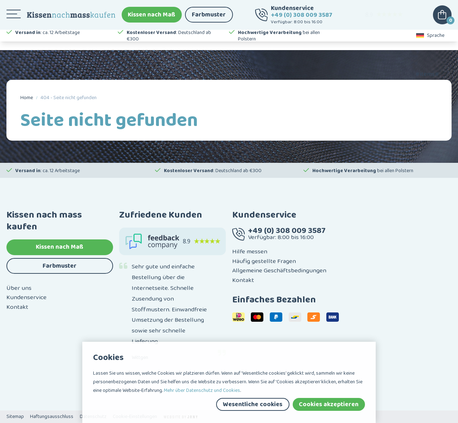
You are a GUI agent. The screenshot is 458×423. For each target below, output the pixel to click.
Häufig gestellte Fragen (264, 261)
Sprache (430, 43)
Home (26, 98)
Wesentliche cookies (252, 404)
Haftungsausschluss (51, 416)
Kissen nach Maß (151, 18)
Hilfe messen (249, 252)
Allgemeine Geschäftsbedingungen (279, 271)
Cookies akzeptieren (329, 404)
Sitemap (15, 416)
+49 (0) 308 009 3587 (301, 18)
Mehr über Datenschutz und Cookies (202, 390)
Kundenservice (26, 297)
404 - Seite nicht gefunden (68, 98)
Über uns (18, 288)
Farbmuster (209, 18)
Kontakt (17, 307)
